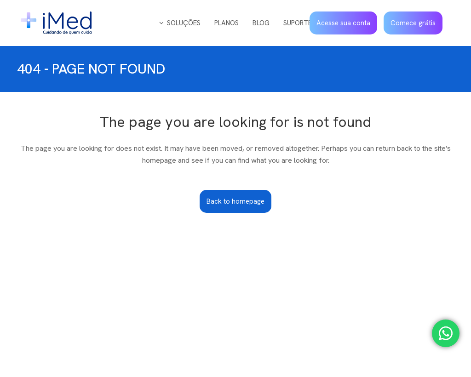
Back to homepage (235, 201)
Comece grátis (413, 23)
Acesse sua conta (343, 23)
